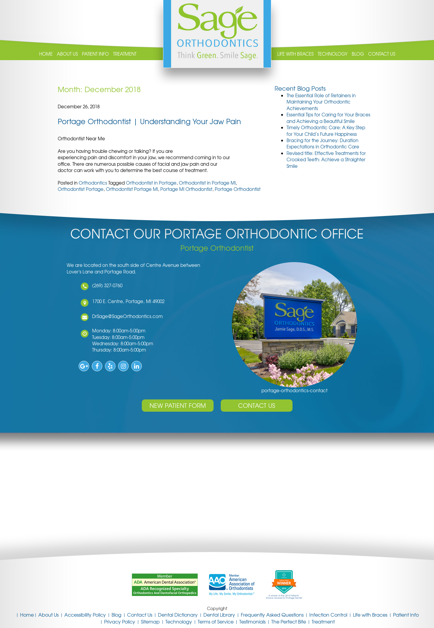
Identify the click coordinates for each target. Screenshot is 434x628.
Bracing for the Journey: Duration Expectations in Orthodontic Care (323, 143)
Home (46, 54)
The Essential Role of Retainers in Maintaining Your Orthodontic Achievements (321, 102)
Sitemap (150, 621)
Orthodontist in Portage (151, 183)
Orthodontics (93, 183)
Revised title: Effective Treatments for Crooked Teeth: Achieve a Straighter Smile (326, 159)
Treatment (124, 54)
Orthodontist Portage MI (132, 189)
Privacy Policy (119, 621)
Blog (358, 54)
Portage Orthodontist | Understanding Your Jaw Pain (149, 121)
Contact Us (381, 54)
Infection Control (328, 614)
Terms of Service (216, 621)
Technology (333, 54)
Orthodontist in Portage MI (207, 183)
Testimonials (252, 621)
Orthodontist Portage (80, 189)
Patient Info (95, 54)
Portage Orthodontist (238, 189)
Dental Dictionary (178, 614)
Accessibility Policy (85, 614)
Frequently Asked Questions (272, 614)
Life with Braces (295, 54)
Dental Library (219, 614)
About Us (67, 54)
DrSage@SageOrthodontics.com (127, 316)
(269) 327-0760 (107, 285)
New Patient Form (178, 405)
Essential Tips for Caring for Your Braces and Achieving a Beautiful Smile (328, 117)
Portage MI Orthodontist (186, 189)
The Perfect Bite (288, 621)
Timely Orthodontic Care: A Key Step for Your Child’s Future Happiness (326, 130)
